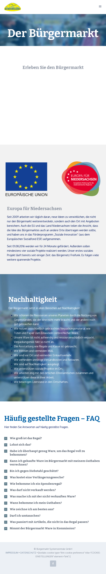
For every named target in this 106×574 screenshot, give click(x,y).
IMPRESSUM (11, 552)
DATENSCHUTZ (28, 552)
